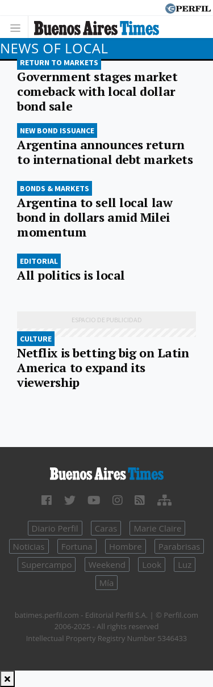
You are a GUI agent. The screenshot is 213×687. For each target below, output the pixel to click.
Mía (106, 582)
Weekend (107, 564)
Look (151, 564)
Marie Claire (157, 528)
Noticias (29, 546)
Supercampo (47, 564)
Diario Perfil (55, 528)
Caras (106, 528)
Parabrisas (179, 546)
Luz (184, 564)
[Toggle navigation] (18, 27)
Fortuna (77, 546)
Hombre (125, 546)
